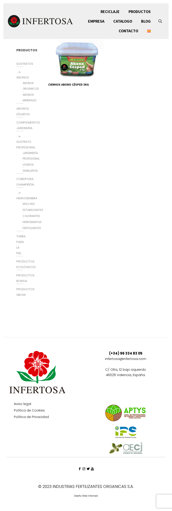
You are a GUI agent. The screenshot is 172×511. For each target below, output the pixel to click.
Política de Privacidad (31, 417)
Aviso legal (22, 404)
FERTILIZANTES (32, 228)
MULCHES (29, 204)
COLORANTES (31, 216)
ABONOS (22, 77)
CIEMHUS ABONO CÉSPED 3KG (68, 84)
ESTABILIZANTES (33, 210)
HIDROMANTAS (32, 222)
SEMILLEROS (30, 171)
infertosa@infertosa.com (125, 358)
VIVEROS (28, 165)
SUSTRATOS (24, 64)
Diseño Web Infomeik (86, 496)
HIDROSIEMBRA (26, 198)
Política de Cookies (29, 411)
